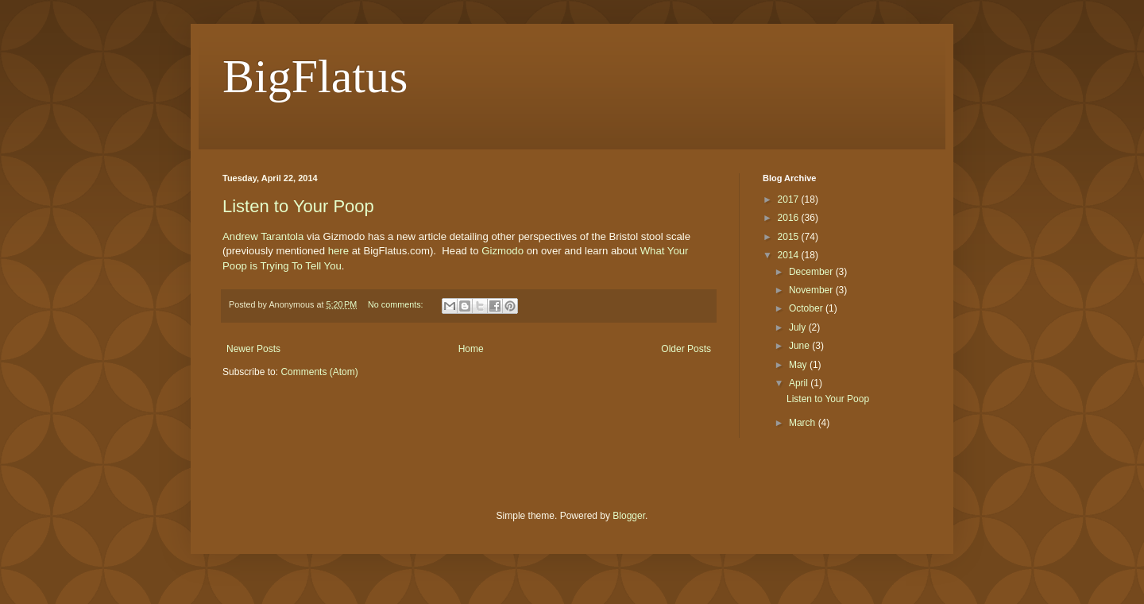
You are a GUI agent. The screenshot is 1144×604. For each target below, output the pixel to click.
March (803, 422)
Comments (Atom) (319, 372)
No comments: (397, 304)
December (812, 271)
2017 (790, 199)
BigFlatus (315, 76)
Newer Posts (253, 348)
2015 (790, 236)
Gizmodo (503, 251)
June (800, 345)
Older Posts (686, 348)
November (812, 290)
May (799, 364)
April (799, 383)
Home (471, 348)
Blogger (629, 515)
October (807, 308)
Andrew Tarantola (262, 236)
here (340, 251)
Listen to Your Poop (298, 206)
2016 (790, 217)
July (799, 327)
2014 (790, 255)
